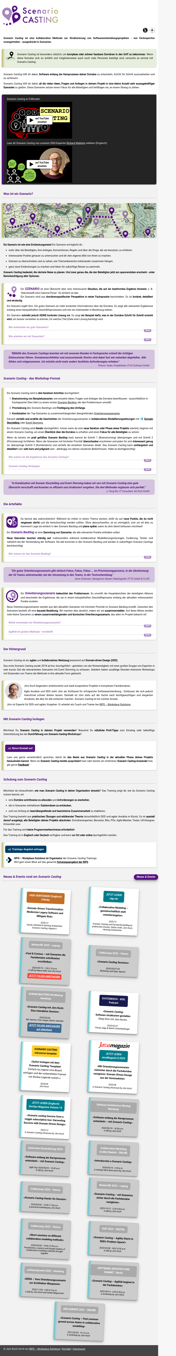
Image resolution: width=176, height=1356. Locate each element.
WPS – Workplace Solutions (114, 704)
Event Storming (34, 422)
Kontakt (66, 1348)
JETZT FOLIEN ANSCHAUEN (44, 976)
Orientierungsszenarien (107, 413)
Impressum (79, 1348)
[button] (145, 30)
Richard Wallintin (76, 143)
